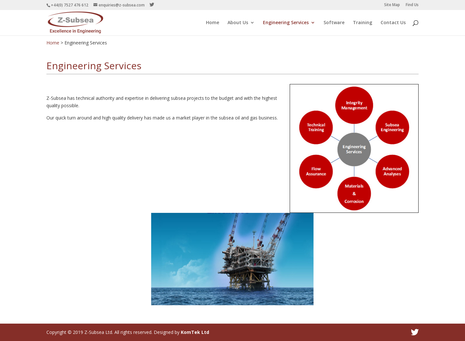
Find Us (412, 5)
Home (212, 22)
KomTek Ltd (195, 332)
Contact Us (393, 22)
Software (334, 22)
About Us (238, 22)
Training (362, 22)
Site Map (392, 5)
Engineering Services (286, 22)
